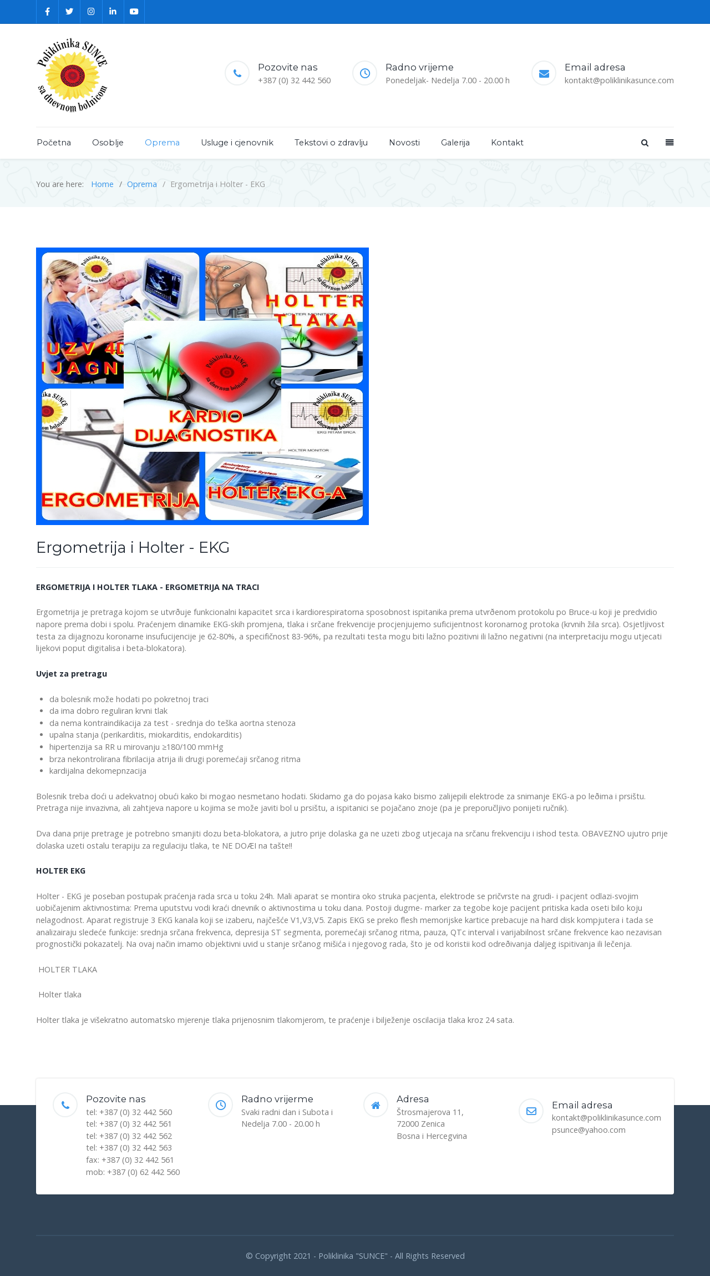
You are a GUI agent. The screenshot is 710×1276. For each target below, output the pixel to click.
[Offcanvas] (668, 142)
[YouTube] (134, 11)
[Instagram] (91, 11)
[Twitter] (70, 11)
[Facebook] (47, 11)
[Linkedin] (114, 11)
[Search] (644, 142)
